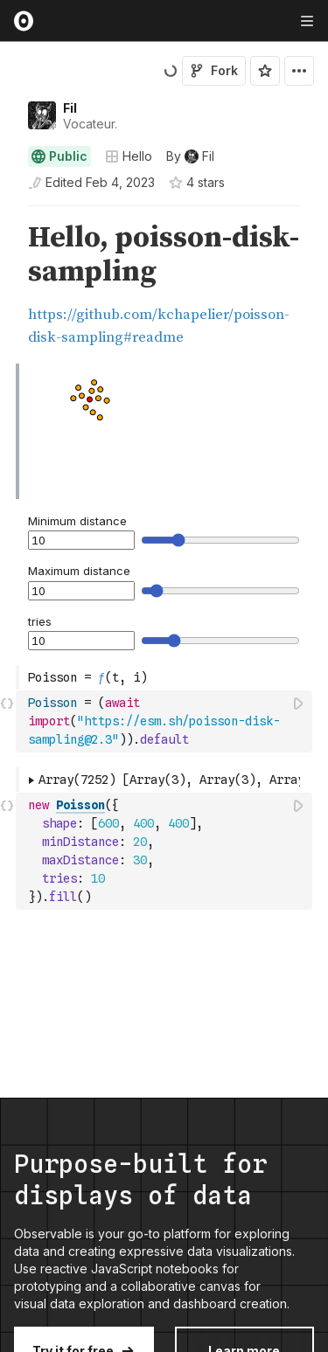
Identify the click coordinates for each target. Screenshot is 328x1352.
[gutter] (8, 285)
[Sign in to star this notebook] (265, 71)
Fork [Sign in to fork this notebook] (214, 70)
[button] (7, 213)
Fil (70, 108)
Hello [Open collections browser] (128, 156)
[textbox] (165, 721)
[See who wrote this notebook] (190, 156)
